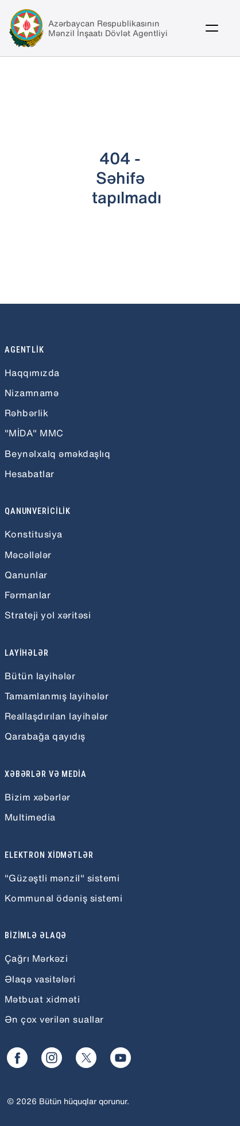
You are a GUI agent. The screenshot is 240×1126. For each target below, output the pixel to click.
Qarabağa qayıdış (45, 736)
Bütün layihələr (40, 675)
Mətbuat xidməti (42, 999)
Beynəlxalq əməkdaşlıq (57, 453)
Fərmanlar (28, 594)
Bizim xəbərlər (38, 797)
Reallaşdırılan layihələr (57, 716)
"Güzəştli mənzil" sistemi (62, 878)
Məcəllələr (28, 554)
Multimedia (30, 817)
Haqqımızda (32, 372)
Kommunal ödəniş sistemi (63, 898)
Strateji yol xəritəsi (48, 615)
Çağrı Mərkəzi (36, 958)
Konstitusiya (34, 534)
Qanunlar (26, 574)
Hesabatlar (30, 473)
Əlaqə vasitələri (40, 979)
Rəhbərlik (26, 412)
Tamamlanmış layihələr (57, 696)
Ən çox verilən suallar (54, 1019)
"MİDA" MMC (34, 433)
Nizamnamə (32, 392)
